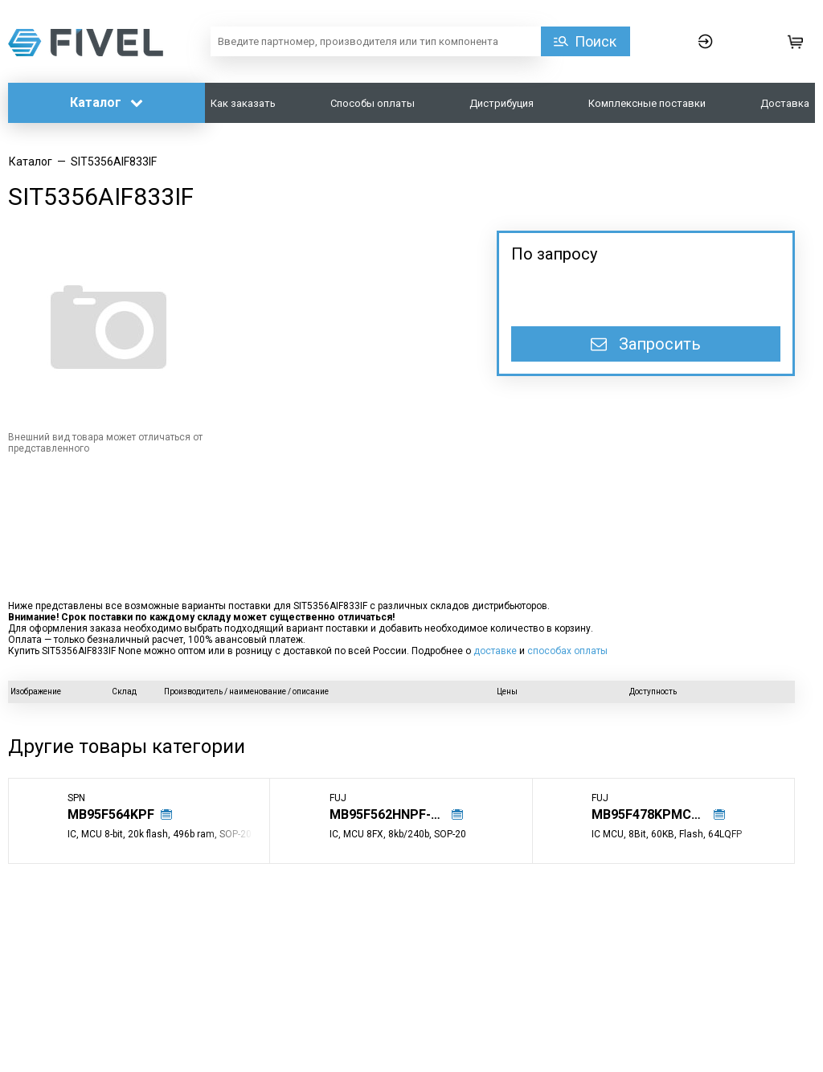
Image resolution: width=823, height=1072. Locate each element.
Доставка (784, 103)
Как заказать (243, 103)
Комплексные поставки (647, 103)
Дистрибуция (501, 103)
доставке (495, 651)
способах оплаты (567, 651)
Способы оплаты (372, 103)
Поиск (595, 41)
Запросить (646, 344)
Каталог (106, 102)
